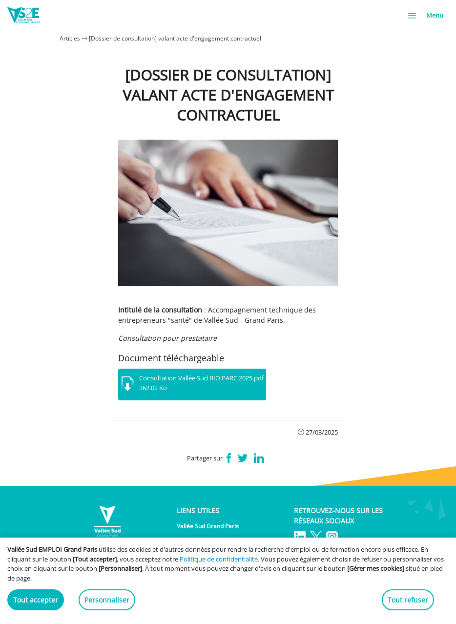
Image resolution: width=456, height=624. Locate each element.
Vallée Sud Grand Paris (208, 526)
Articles (70, 38)
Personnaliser (106, 599)
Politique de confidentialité (219, 559)
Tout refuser (408, 599)
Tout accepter (35, 599)
